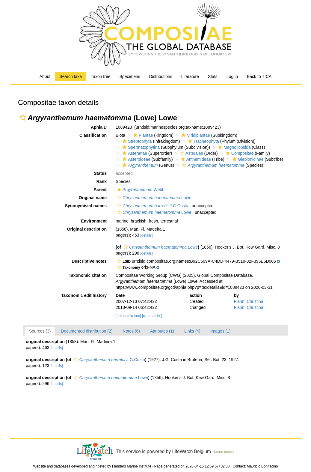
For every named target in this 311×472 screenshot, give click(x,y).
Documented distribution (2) (86, 331)
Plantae (142, 135)
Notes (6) (131, 331)
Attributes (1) (162, 331)
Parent (100, 189)
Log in (232, 76)
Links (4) (192, 331)
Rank (101, 181)
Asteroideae (135, 159)
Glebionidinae (247, 159)
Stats (213, 76)
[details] (146, 235)
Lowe (153, 197)
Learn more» (224, 452)
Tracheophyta (203, 141)
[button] (23, 117)
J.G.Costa (152, 205)
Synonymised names (86, 205)
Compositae (239, 153)
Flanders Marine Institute (131, 466)
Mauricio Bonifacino (262, 466)
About (45, 76)
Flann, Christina (248, 301)
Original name (93, 197)
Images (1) (221, 331)
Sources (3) (40, 331)
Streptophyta (136, 141)
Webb (140, 189)
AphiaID (99, 127)
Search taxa (70, 76)
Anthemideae (195, 159)
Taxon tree (100, 76)
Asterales (191, 153)
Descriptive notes (89, 261)
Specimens (129, 76)
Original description (87, 229)
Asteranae (134, 153)
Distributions (160, 76)
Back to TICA (259, 76)
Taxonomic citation (88, 275)
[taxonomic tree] (128, 316)
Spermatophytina (140, 147)
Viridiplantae (195, 135)
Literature (190, 76)
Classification (93, 135)
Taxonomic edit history (84, 295)
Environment (94, 221)
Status (100, 173)
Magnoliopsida (233, 147)
